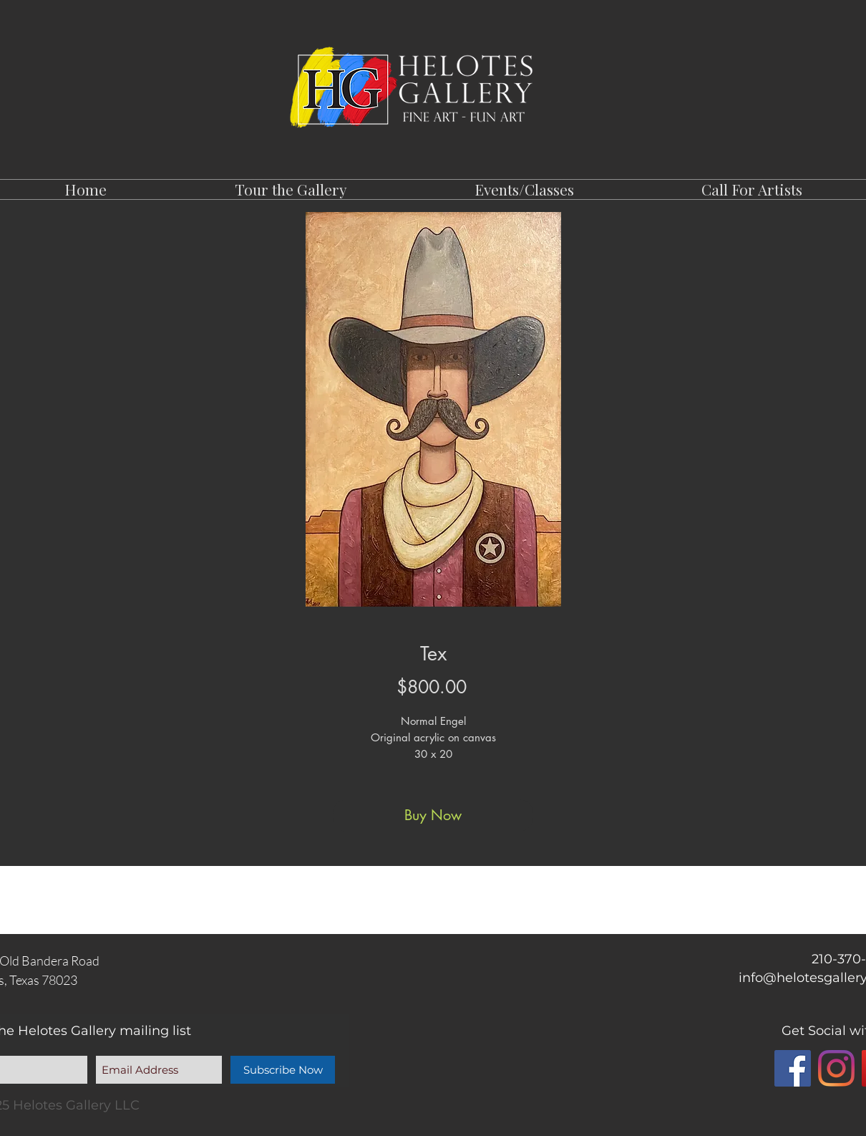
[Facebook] (792, 1068)
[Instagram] (836, 1068)
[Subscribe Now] (282, 1070)
